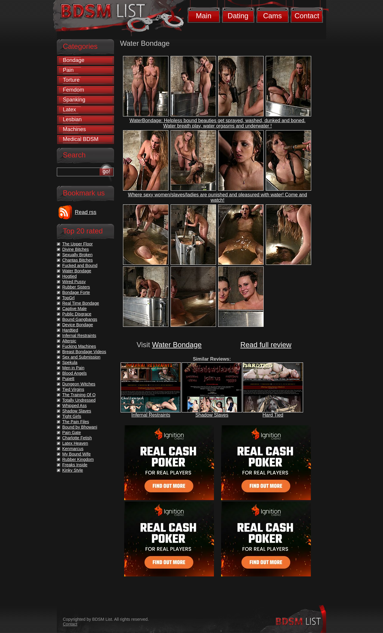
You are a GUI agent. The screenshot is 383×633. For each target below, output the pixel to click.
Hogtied (69, 276)
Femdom (73, 90)
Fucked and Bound (80, 265)
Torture (71, 80)
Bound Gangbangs (79, 319)
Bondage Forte (76, 292)
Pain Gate (71, 432)
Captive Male (74, 308)
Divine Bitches (75, 249)
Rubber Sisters (76, 287)
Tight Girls (71, 416)
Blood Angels (74, 373)
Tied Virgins (73, 389)
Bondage (73, 60)
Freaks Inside (74, 464)
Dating (238, 16)
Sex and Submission (81, 357)
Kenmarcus (72, 448)
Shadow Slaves (211, 415)
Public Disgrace (76, 314)
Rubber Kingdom (78, 459)
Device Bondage (77, 324)
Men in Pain (73, 367)
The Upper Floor (77, 244)
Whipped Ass (74, 405)
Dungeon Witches (78, 384)
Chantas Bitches (77, 260)
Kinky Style (72, 470)
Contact (306, 16)
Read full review (265, 345)
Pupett (68, 378)
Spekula (69, 362)
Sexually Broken (77, 254)
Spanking (74, 100)
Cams (272, 16)
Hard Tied (272, 415)
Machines (74, 129)
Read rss (85, 212)
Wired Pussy (74, 281)
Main (203, 16)
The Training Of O (78, 394)
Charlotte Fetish (77, 437)
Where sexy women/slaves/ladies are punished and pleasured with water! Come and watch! (217, 197)
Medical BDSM (80, 139)
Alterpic (69, 340)
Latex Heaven (75, 443)
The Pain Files (75, 421)
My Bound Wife (76, 454)
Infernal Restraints (150, 415)
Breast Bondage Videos (84, 351)
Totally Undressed (78, 400)
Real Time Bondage (80, 303)
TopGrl (68, 297)
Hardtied (70, 330)
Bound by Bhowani (79, 427)
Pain (68, 70)
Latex (69, 110)
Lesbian (72, 119)
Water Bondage (177, 345)
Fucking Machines (79, 346)
